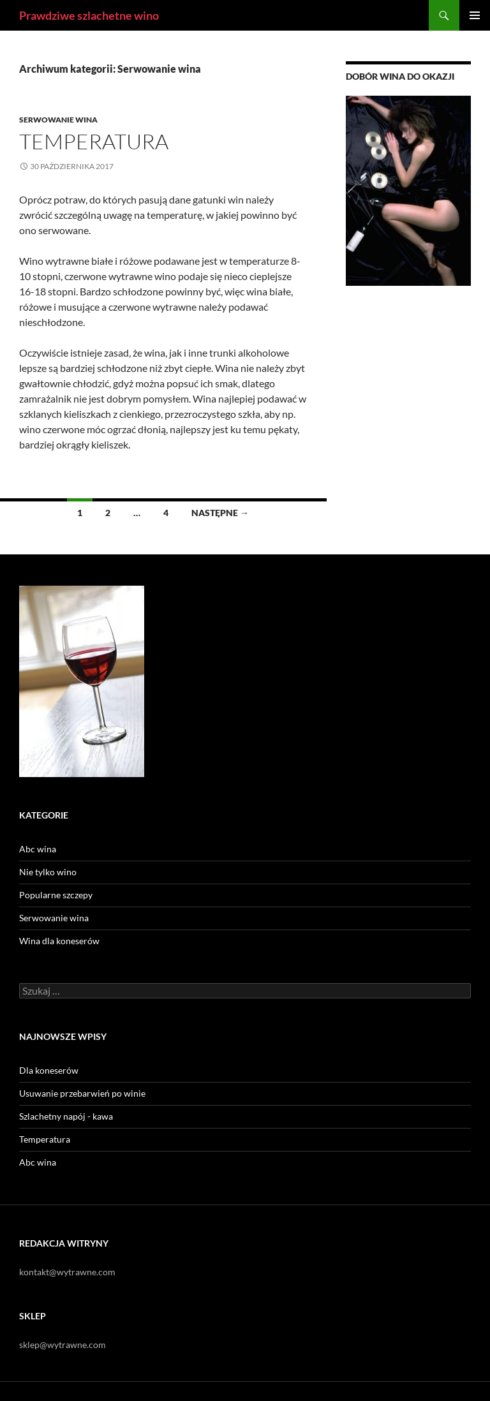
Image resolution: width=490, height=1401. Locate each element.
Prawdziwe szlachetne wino (89, 15)
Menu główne (474, 15)
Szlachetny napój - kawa (66, 1116)
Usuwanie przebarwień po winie (82, 1093)
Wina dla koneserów (59, 940)
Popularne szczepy (56, 894)
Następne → (220, 512)
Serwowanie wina (58, 119)
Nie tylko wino (48, 871)
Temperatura (93, 141)
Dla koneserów (48, 1070)
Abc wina (37, 848)
